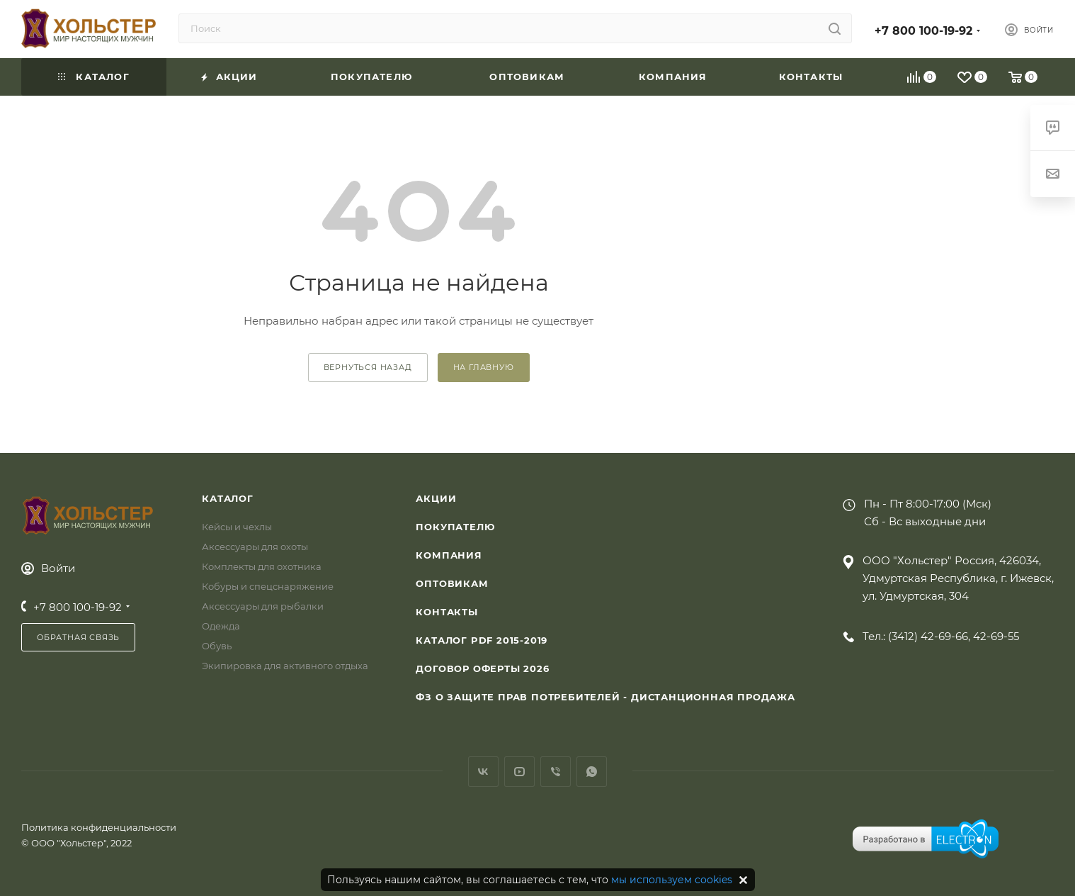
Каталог (228, 498)
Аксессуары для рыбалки (263, 606)
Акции (436, 498)
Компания (449, 555)
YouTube (519, 771)
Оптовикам (452, 583)
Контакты (446, 611)
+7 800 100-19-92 (923, 31)
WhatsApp (591, 771)
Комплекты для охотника (262, 566)
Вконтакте (483, 771)
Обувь (217, 645)
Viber (555, 771)
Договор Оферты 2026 (482, 668)
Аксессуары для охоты (255, 546)
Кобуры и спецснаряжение (268, 586)
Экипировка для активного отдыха (285, 665)
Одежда (221, 626)
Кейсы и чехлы (237, 526)
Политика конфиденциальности (98, 827)
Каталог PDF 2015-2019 (481, 640)
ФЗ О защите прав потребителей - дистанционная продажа (605, 696)
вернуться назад (368, 367)
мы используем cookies (671, 879)
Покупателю (455, 526)
